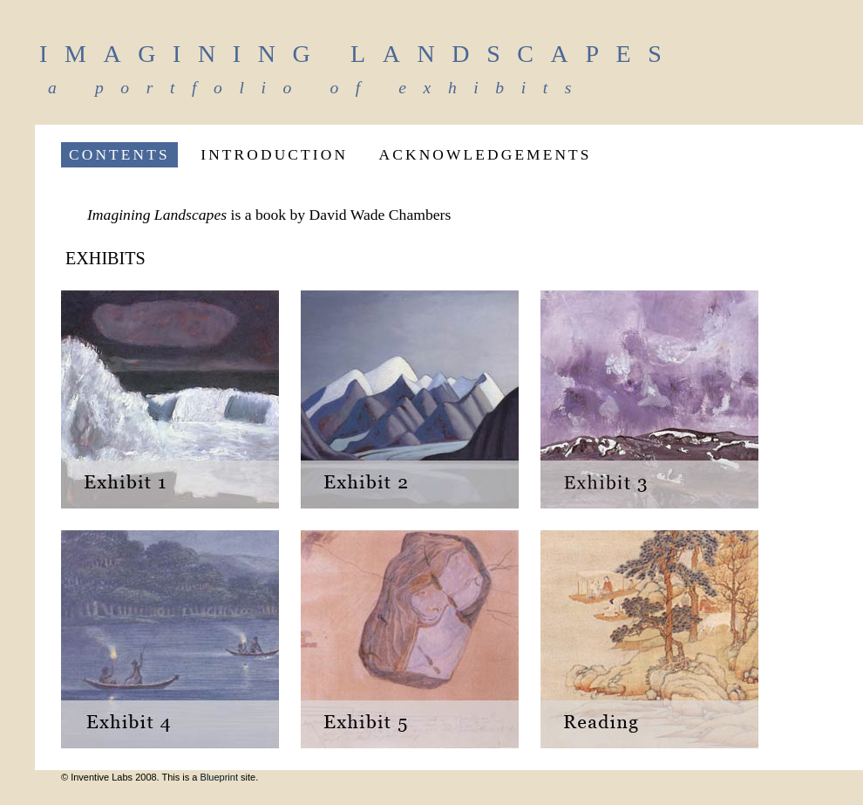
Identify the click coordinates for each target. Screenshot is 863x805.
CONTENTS (119, 155)
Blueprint (219, 777)
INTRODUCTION (274, 155)
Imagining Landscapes (358, 53)
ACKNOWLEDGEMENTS (485, 155)
